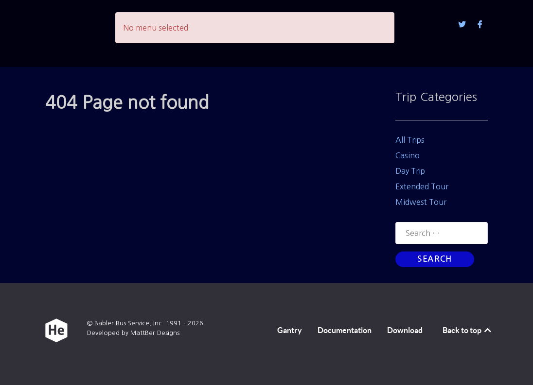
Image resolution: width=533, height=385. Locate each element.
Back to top (468, 330)
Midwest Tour (420, 202)
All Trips (410, 140)
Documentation (345, 330)
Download (405, 330)
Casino (407, 155)
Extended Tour (421, 186)
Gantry (289, 330)
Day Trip (410, 171)
